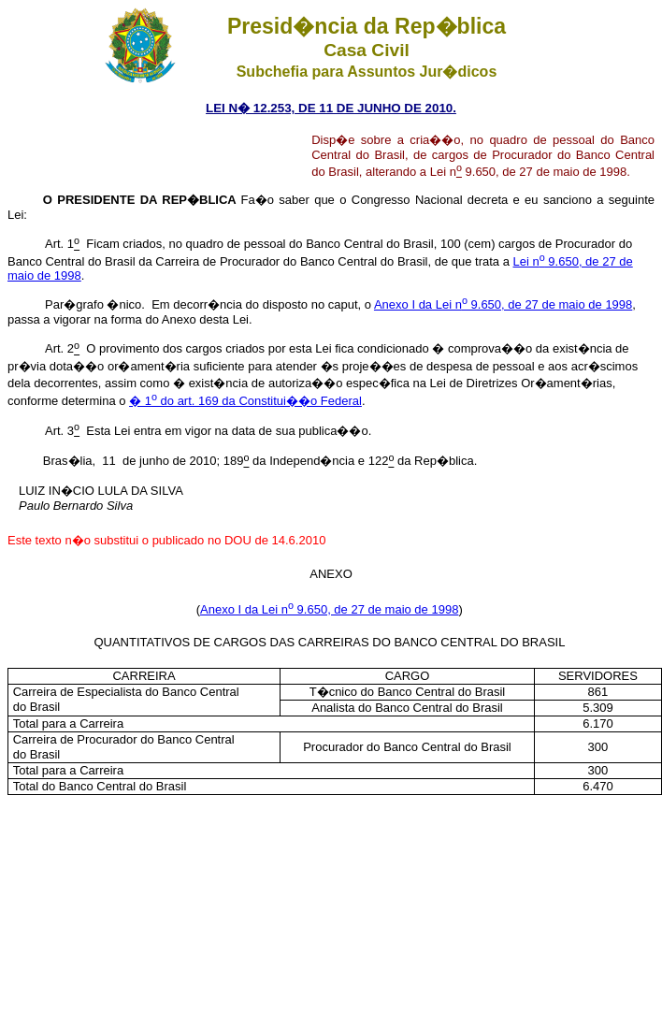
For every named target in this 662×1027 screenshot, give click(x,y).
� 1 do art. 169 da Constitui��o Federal (245, 401)
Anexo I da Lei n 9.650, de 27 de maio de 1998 (503, 304)
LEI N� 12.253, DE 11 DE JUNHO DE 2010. (331, 108)
